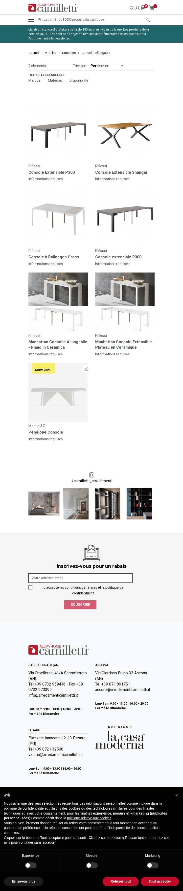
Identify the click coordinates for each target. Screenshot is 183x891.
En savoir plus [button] (24, 881)
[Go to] (58, 133)
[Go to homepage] (53, 8)
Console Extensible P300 (51, 172)
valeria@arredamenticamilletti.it (55, 754)
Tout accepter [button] (160, 881)
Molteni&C (36, 426)
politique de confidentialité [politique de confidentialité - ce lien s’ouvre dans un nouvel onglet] (24, 808)
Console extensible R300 (118, 257)
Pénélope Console (45, 432)
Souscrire (80, 605)
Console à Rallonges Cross (53, 257)
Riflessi (34, 166)
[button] (177, 795)
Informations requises (45, 179)
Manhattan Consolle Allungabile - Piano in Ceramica (57, 345)
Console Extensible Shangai (121, 172)
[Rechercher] (91, 19)
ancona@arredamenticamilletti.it (122, 689)
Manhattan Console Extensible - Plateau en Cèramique (124, 345)
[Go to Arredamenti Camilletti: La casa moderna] (120, 737)
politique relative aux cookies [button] (89, 818)
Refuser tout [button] (121, 881)
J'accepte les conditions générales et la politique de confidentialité (83, 590)
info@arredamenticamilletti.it (53, 695)
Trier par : (80, 66)
